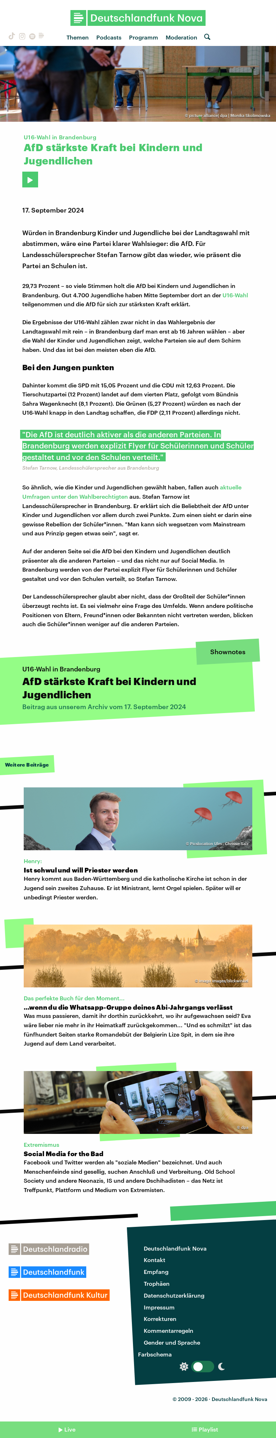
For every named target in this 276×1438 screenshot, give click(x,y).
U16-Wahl (235, 295)
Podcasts (108, 37)
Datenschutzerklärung (174, 1295)
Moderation (181, 37)
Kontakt (154, 1259)
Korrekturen (160, 1318)
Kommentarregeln (168, 1330)
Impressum (159, 1307)
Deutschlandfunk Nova (175, 1248)
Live (69, 1429)
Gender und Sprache (172, 1342)
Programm (143, 37)
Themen (77, 37)
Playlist (208, 1429)
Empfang (156, 1271)
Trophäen (157, 1283)
